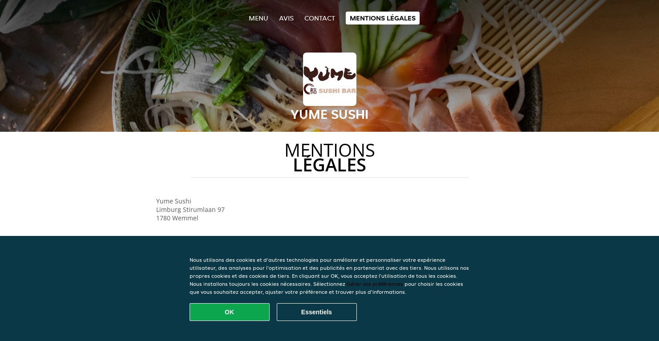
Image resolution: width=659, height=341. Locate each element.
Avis (286, 18)
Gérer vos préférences (375, 283)
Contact (319, 18)
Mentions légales (383, 18)
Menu (258, 18)
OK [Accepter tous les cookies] (229, 312)
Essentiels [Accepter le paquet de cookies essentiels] (316, 312)
